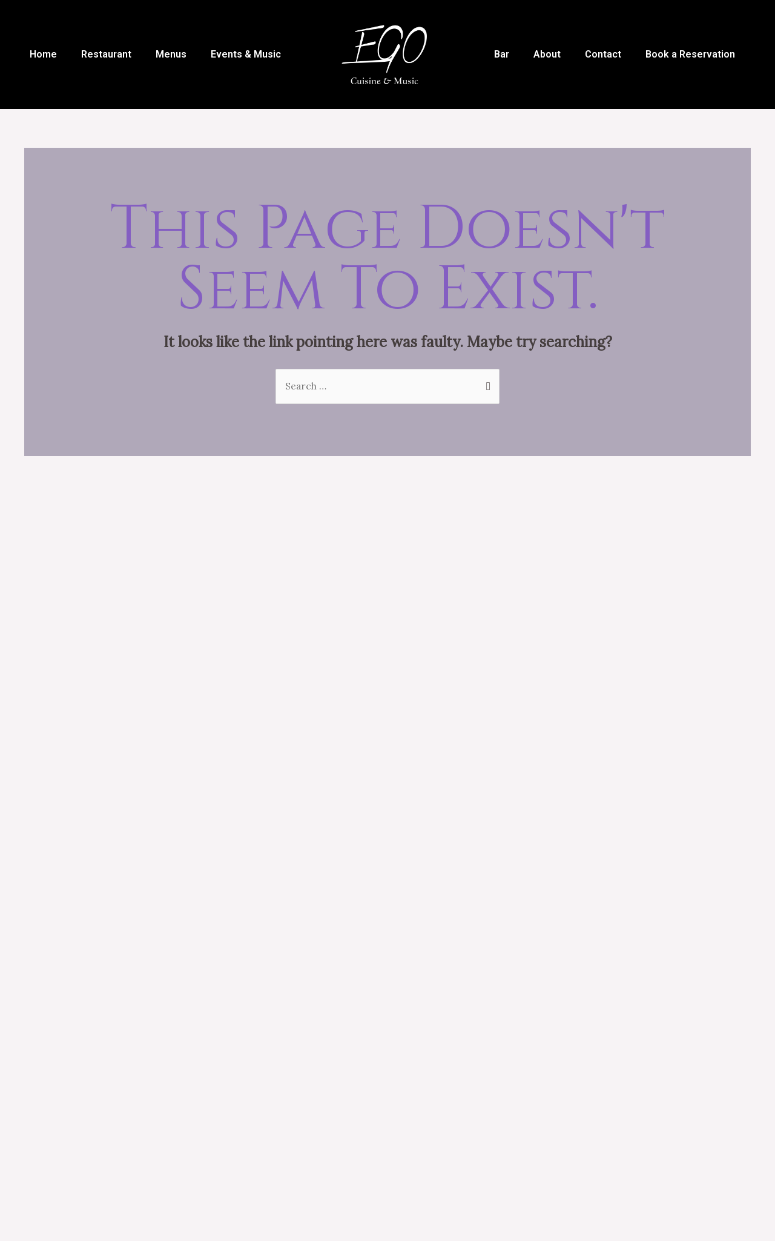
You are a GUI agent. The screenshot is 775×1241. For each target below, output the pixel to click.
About (547, 54)
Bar (501, 54)
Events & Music (246, 54)
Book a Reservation (690, 54)
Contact (603, 54)
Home (43, 54)
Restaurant (106, 54)
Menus (171, 54)
